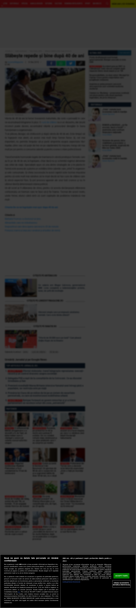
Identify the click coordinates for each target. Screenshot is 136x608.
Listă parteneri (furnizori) (71, 582)
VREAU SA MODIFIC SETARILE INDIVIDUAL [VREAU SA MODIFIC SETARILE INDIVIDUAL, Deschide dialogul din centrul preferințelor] (121, 584)
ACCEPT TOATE (121, 576)
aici (19, 592)
